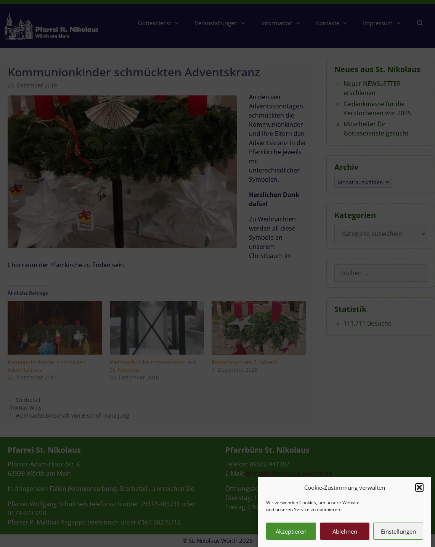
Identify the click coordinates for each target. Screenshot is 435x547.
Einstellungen (398, 538)
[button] (419, 494)
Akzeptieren (291, 538)
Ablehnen (344, 538)
